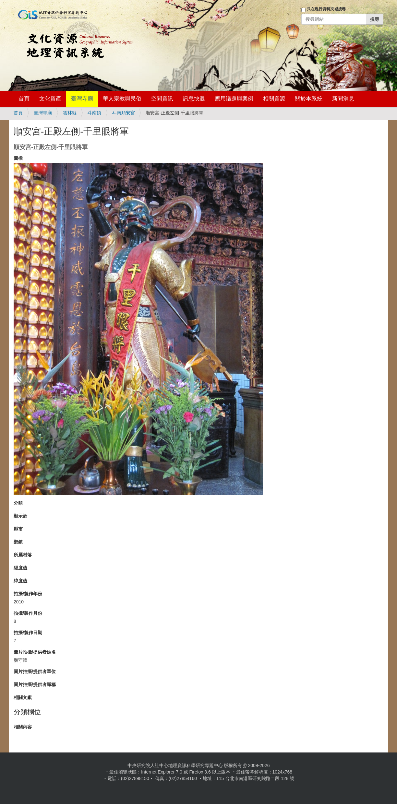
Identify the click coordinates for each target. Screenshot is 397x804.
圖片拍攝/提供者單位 (35, 671)
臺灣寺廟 (82, 99)
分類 (18, 503)
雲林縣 (70, 112)
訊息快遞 (194, 99)
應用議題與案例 (234, 99)
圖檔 (18, 158)
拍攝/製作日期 (28, 632)
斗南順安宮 (123, 112)
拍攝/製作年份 (28, 593)
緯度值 (20, 580)
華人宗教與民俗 (122, 99)
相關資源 (274, 99)
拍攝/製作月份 (28, 613)
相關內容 (23, 726)
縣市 (18, 528)
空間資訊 (162, 99)
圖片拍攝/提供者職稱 (35, 684)
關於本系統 (308, 99)
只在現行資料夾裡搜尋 (326, 9)
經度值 (20, 567)
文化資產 (50, 99)
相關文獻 (23, 697)
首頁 (24, 99)
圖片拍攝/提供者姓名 (35, 652)
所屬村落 (23, 554)
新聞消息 (343, 99)
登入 (292, 28)
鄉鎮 (18, 541)
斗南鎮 (94, 112)
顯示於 (20, 516)
